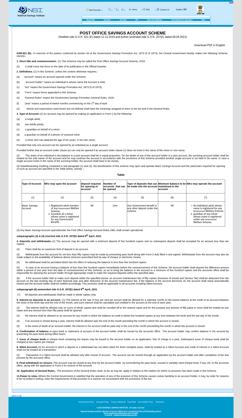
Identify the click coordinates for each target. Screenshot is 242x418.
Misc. (203, 20)
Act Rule (123, 20)
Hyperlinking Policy (86, 402)
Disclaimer (159, 402)
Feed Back (131, 402)
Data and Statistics (154, 20)
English (179, 9)
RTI (137, 20)
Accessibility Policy (146, 402)
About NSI (90, 20)
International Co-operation (182, 20)
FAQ (148, 9)
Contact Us (164, 10)
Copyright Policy (102, 402)
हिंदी (185, 9)
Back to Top (17, 396)
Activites (107, 20)
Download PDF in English (209, 45)
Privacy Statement (118, 402)
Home (134, 9)
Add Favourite (94, 10)
